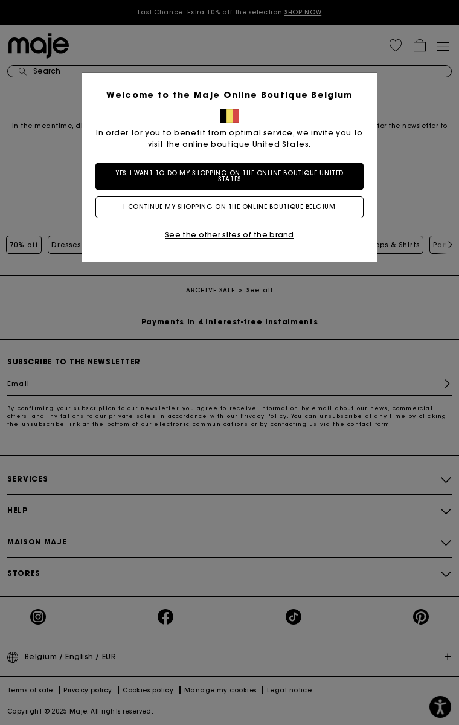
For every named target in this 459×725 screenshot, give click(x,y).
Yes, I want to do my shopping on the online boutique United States (229, 176)
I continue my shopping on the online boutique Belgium (229, 207)
